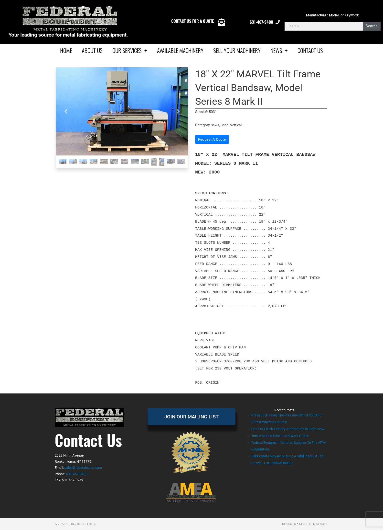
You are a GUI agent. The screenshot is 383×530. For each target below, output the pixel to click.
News (279, 50)
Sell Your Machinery (237, 50)
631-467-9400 (261, 22)
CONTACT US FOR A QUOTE (192, 21)
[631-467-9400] (278, 22)
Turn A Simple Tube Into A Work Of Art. (283, 442)
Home (66, 50)
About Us (92, 50)
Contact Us (310, 50)
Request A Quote (212, 139)
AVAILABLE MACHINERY (180, 50)
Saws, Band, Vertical (227, 125)
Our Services (129, 50)
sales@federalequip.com (83, 468)
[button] (66, 111)
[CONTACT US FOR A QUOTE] (221, 22)
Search (372, 26)
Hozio (324, 524)
